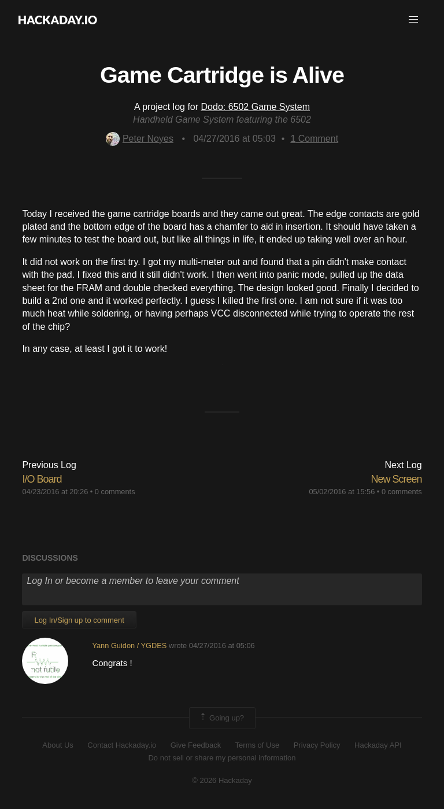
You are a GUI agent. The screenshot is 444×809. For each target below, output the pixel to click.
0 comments (115, 491)
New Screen (396, 479)
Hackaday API (378, 745)
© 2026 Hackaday (222, 780)
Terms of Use (257, 745)
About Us (57, 745)
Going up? (221, 718)
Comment (314, 139)
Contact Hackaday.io (121, 745)
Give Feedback (196, 745)
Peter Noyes (139, 139)
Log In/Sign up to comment (79, 620)
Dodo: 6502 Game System (255, 107)
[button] (413, 19)
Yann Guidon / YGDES (129, 645)
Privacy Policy (317, 745)
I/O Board (41, 479)
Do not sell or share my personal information (221, 757)
